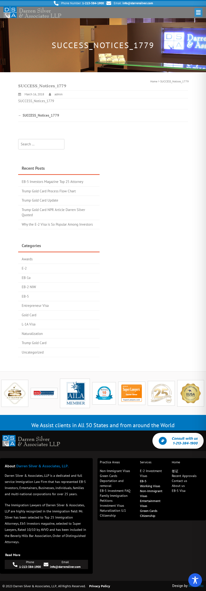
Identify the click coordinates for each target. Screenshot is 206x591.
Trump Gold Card (34, 343)
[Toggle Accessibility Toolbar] (195, 580)
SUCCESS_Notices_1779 (36, 101)
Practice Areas (110, 462)
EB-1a (26, 277)
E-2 (24, 268)
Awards (27, 259)
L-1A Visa (28, 324)
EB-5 (25, 296)
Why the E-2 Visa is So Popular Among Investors (57, 224)
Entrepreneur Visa (35, 305)
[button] (198, 12)
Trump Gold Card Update (40, 200)
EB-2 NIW (29, 287)
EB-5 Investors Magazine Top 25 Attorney (52, 181)
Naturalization (32, 333)
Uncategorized (33, 352)
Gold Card (29, 315)
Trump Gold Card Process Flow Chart (49, 191)
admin (59, 94)
